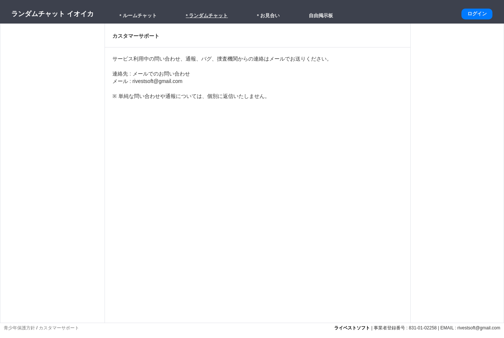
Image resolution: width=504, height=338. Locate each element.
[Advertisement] (52, 274)
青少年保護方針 (19, 328)
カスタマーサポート (59, 328)
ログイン (477, 13)
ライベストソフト (352, 328)
